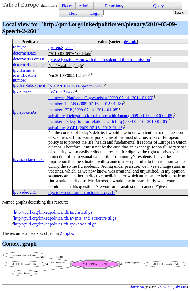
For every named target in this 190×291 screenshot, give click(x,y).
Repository (114, 5)
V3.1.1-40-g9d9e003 (172, 287)
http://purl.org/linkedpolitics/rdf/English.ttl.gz (53, 212)
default (130, 41)
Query (158, 5)
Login (95, 13)
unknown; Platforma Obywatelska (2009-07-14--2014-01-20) (100, 97)
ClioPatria (136, 287)
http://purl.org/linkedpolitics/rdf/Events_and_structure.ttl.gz (65, 218)
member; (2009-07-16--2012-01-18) (85, 104)
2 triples (67, 233)
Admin (84, 5)
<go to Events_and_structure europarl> (81, 192)
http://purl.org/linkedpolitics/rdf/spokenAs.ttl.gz (55, 224)
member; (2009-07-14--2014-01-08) (83, 110)
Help (73, 13)
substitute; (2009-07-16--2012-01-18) (86, 127)
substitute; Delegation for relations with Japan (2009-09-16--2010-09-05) (111, 115)
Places (67, 5)
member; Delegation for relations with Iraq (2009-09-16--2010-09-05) (108, 122)
